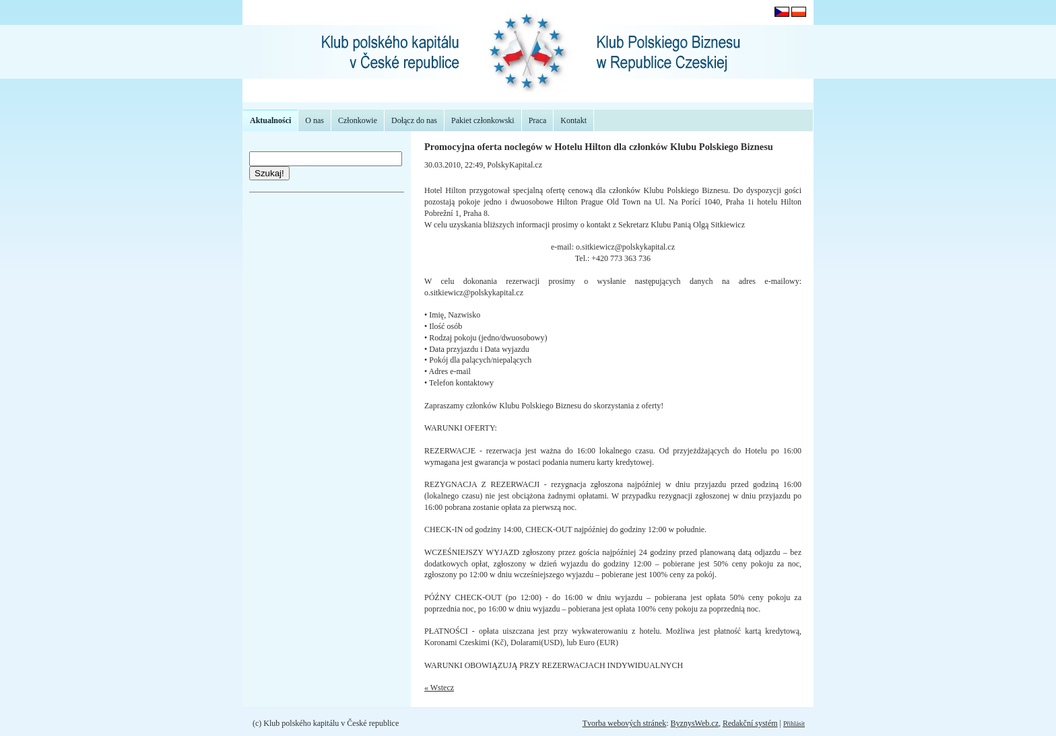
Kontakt (573, 120)
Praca (538, 120)
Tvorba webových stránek (625, 723)
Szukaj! (269, 173)
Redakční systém (750, 723)
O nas (314, 120)
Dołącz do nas (414, 120)
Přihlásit (794, 723)
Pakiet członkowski (483, 120)
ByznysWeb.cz (695, 723)
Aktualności (270, 120)
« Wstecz (439, 687)
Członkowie (357, 120)
